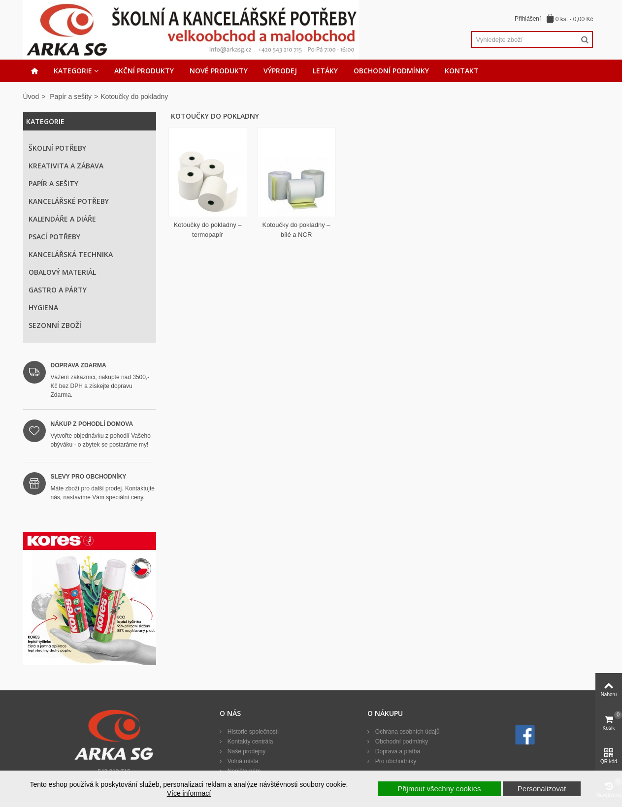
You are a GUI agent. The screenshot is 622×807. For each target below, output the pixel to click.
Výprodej (280, 70)
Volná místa (242, 761)
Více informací (189, 793)
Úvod (31, 96)
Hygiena (43, 307)
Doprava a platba (396, 751)
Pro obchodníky (394, 761)
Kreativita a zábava (66, 165)
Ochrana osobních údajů (406, 731)
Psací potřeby (54, 236)
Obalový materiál (62, 272)
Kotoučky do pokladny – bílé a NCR (296, 229)
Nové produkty (219, 70)
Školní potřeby (57, 148)
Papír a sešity (71, 96)
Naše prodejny (245, 751)
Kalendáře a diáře (62, 219)
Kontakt (462, 70)
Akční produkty (144, 70)
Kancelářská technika (71, 254)
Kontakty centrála (249, 741)
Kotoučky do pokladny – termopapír (207, 229)
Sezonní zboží (55, 325)
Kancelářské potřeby (69, 201)
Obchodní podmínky (391, 70)
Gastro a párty (58, 289)
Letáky (325, 70)
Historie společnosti (252, 731)
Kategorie (73, 70)
